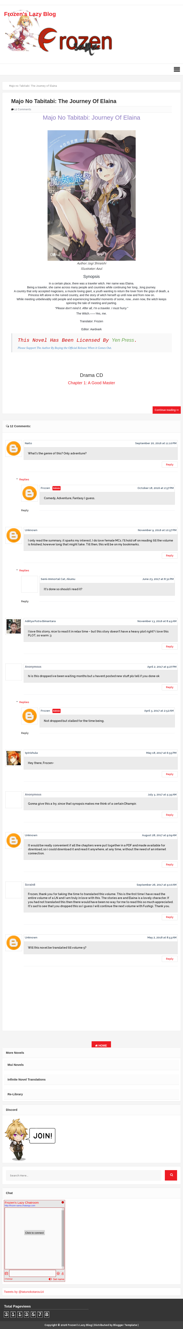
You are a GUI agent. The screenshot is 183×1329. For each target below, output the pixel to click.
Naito (28, 443)
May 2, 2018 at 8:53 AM (162, 937)
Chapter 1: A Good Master (91, 383)
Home (101, 1045)
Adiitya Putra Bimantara (40, 621)
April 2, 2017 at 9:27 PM (161, 666)
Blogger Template (125, 1325)
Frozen (45, 488)
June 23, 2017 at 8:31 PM (158, 579)
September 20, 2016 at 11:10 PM (155, 443)
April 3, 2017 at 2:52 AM (159, 710)
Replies (24, 479)
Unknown (31, 530)
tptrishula (31, 752)
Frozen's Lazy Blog (30, 14)
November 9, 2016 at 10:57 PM (157, 530)
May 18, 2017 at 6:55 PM (161, 752)
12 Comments (22, 109)
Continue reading (167, 410)
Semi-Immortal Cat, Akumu (58, 579)
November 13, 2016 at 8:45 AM (157, 621)
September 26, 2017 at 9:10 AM (156, 884)
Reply (169, 464)
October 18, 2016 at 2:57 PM (156, 488)
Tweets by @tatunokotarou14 (24, 1291)
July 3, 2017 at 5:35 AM (162, 794)
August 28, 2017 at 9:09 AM (159, 835)
